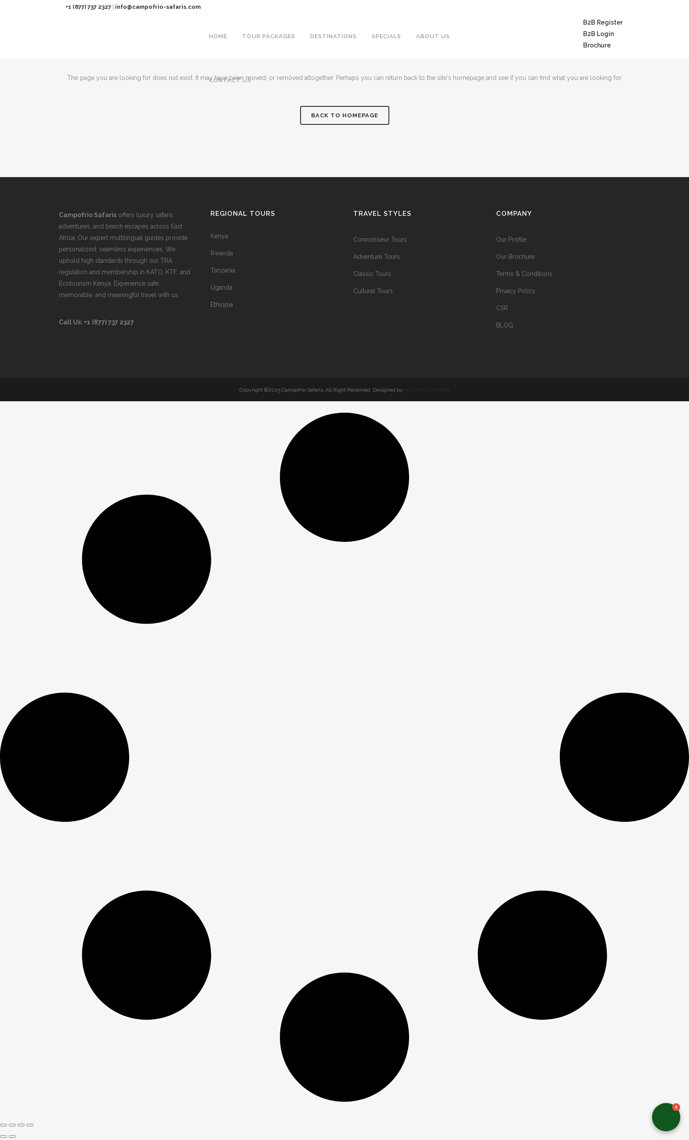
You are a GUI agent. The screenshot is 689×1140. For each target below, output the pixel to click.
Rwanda (221, 253)
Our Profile (511, 239)
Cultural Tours (373, 290)
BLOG (504, 325)
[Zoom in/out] (3, 1125)
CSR (502, 308)
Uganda (221, 287)
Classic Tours (372, 273)
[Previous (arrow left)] (3, 1136)
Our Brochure (515, 256)
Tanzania (222, 270)
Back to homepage (344, 115)
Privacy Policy (516, 290)
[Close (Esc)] (29, 1125)
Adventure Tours (376, 256)
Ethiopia (221, 304)
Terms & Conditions (524, 273)
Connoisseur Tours (380, 239)
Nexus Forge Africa (426, 390)
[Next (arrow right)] (12, 1136)
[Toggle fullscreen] (12, 1125)
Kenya (219, 236)
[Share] (21, 1125)
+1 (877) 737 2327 (88, 7)
